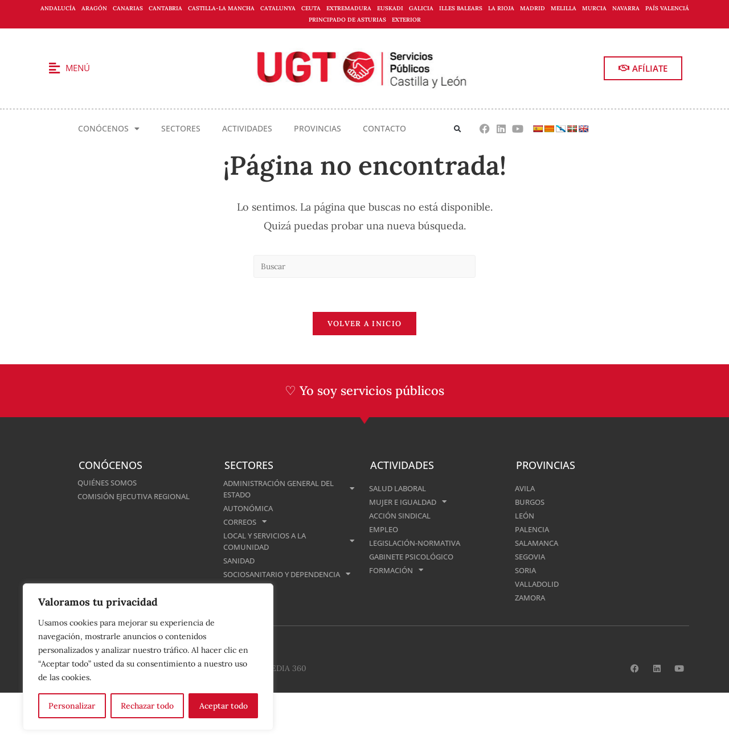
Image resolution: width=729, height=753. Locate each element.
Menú (77, 67)
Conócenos (109, 128)
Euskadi (390, 8)
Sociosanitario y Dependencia (288, 580)
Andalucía (58, 8)
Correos (247, 522)
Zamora (531, 597)
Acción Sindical (403, 515)
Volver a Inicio (364, 324)
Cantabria (165, 8)
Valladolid (538, 583)
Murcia (594, 8)
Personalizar (71, 706)
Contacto (384, 128)
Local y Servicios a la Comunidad (288, 541)
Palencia (533, 529)
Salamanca (539, 542)
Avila (525, 488)
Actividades (247, 128)
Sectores (180, 128)
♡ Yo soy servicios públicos (364, 391)
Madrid (532, 8)
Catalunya (278, 8)
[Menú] (54, 68)
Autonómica (250, 508)
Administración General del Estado (288, 489)
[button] (457, 128)
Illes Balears (460, 8)
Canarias (128, 8)
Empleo (385, 529)
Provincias (317, 128)
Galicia (421, 8)
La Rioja (501, 8)
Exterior (406, 19)
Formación (398, 570)
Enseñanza (247, 599)
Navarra (626, 8)
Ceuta (311, 8)
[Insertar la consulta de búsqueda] (364, 266)
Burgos (531, 501)
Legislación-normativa (419, 542)
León (525, 515)
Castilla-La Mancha (221, 8)
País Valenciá (667, 8)
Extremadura (348, 8)
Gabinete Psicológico (415, 556)
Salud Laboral (400, 488)
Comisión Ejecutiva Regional (139, 496)
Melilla (563, 8)
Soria (526, 570)
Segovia (531, 556)
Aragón (94, 8)
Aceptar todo (223, 706)
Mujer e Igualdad (411, 502)
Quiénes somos (110, 482)
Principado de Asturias (347, 19)
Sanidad (240, 560)
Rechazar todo (147, 706)
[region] (148, 656)
